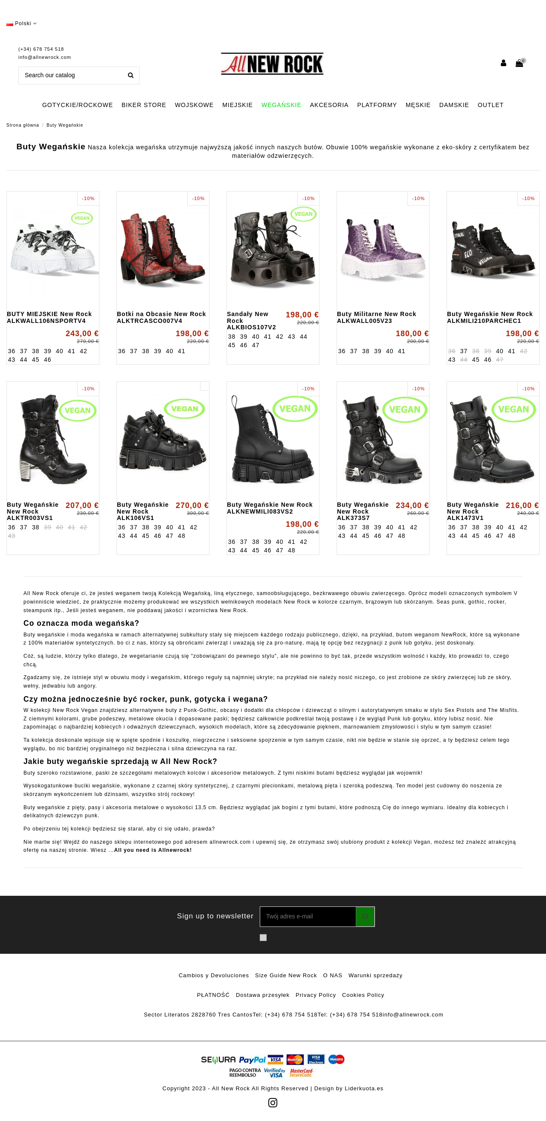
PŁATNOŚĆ (213, 995)
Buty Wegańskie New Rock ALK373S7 (363, 511)
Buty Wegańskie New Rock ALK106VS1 (143, 511)
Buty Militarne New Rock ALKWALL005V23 (376, 317)
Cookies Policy (363, 995)
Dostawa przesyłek (263, 995)
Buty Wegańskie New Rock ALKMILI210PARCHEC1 (490, 317)
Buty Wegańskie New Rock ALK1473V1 (473, 511)
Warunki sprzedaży (376, 975)
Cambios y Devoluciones (214, 975)
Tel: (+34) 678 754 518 (285, 1014)
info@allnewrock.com (44, 57)
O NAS (333, 975)
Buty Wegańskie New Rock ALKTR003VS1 (33, 511)
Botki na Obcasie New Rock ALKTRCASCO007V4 (161, 317)
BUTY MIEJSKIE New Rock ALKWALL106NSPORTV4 (49, 317)
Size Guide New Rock (286, 975)
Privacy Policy (316, 995)
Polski (21, 23)
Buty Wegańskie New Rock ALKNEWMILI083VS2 (270, 507)
